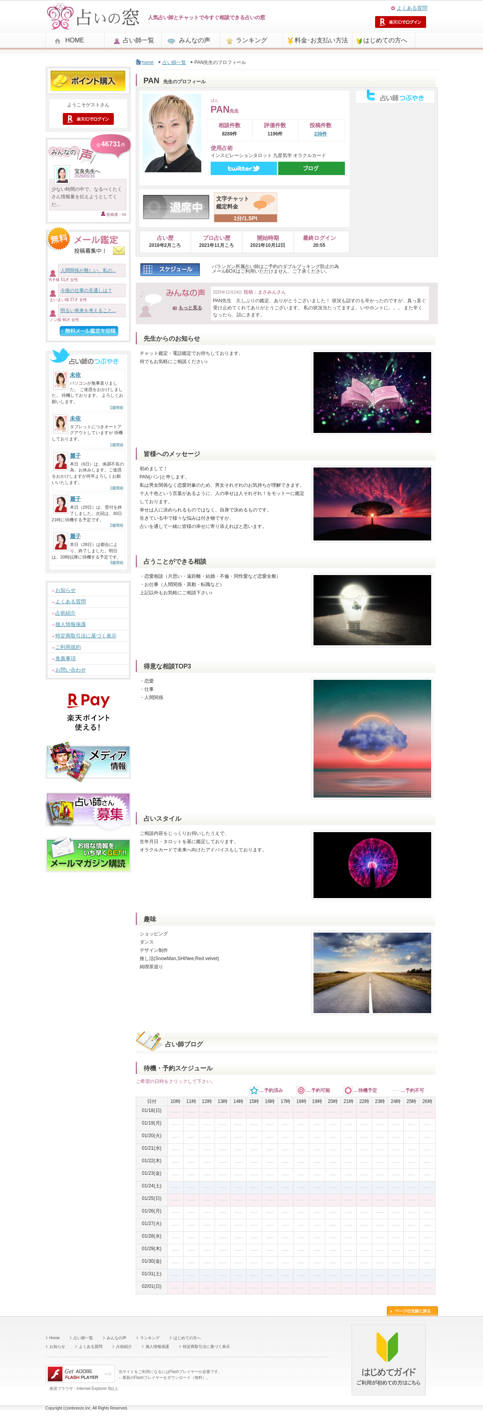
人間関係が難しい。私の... (88, 270)
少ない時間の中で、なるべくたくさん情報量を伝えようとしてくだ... (86, 196)
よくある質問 (412, 8)
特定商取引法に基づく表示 (86, 636)
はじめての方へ (385, 40)
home (148, 62)
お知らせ (65, 590)
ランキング (251, 40)
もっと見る (190, 307)
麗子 (75, 456)
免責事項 (65, 658)
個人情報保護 (70, 624)
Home (54, 1338)
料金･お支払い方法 (321, 40)
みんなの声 (194, 40)
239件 (320, 134)
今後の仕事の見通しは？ (86, 290)
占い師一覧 (138, 40)
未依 (75, 375)
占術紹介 (65, 613)
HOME (75, 40)
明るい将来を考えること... (88, 310)
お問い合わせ (70, 670)
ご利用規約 (68, 647)
